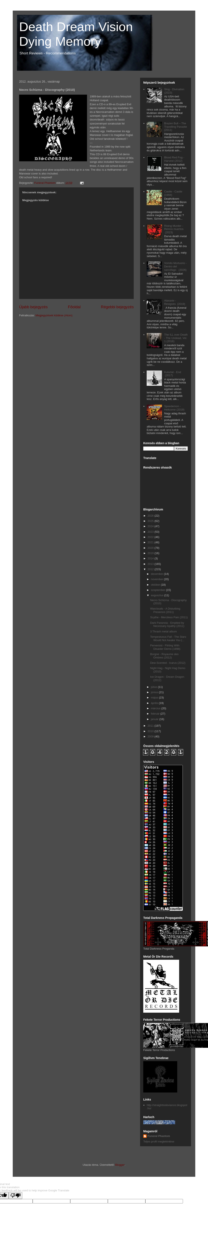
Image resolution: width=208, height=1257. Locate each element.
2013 (151, 564)
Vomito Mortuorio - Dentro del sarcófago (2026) (175, 266)
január (155, 719)
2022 (151, 537)
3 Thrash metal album (163, 631)
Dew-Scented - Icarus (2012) (167, 662)
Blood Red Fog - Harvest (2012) (174, 159)
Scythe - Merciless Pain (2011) (169, 617)
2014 (151, 558)
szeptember (158, 590)
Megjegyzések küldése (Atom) (53, 315)
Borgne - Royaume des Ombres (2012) (164, 656)
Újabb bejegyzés (33, 307)
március (156, 708)
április (155, 703)
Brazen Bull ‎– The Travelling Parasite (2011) (175, 126)
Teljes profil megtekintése (158, 1141)
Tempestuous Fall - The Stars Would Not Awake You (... (168, 638)
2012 (151, 569)
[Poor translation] (15, 1195)
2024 (151, 526)
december (157, 573)
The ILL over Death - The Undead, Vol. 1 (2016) (176, 338)
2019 (151, 553)
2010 (151, 731)
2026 (151, 515)
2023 (151, 531)
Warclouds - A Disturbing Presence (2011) (165, 610)
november (157, 579)
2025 (151, 521)
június (155, 692)
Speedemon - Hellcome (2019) (174, 408)
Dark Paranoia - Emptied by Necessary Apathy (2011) (167, 624)
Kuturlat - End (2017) (172, 374)
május (155, 697)
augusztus (157, 595)
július (154, 687)
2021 (151, 542)
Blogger (120, 1164)
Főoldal (74, 307)
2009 (151, 736)
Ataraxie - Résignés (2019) (174, 302)
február (155, 713)
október (156, 584)
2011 (151, 725)
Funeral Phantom (159, 1136)
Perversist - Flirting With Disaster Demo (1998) (165, 647)
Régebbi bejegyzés (117, 307)
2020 (151, 547)
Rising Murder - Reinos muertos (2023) (173, 229)
